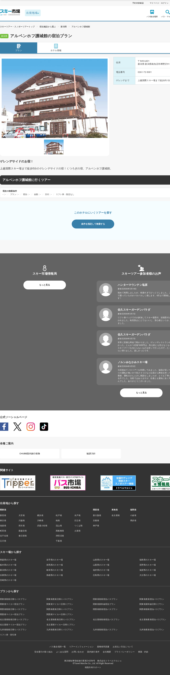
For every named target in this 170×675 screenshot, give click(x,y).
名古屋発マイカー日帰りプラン (60, 625)
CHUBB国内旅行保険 (29, 453)
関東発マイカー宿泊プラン (12, 604)
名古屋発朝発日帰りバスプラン (14, 619)
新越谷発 (23, 531)
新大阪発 (97, 515)
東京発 (3, 520)
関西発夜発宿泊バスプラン (105, 609)
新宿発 (3, 515)
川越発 (22, 520)
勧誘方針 (91, 453)
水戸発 (77, 515)
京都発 (96, 520)
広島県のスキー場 (101, 575)
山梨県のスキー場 (101, 565)
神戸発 (96, 526)
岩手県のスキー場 (54, 560)
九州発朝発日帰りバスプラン (13, 629)
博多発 (133, 520)
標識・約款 (143, 652)
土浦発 (77, 531)
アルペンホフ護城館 (81, 26)
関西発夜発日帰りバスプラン (59, 609)
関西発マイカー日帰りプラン (59, 614)
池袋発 (3, 526)
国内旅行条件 (93, 652)
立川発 (3, 541)
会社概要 (107, 652)
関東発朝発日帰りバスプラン (13, 599)
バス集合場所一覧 (57, 647)
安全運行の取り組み (43, 652)
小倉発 (133, 515)
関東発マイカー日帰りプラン (59, 604)
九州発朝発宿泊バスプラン (105, 629)
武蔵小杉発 (42, 526)
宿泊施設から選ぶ (48, 26)
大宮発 (22, 515)
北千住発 (4, 536)
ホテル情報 (56, 48)
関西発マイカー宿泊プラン (12, 614)
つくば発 (78, 526)
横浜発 (40, 515)
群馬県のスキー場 (54, 565)
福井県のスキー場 (101, 570)
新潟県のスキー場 (8, 570)
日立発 (77, 520)
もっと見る (44, 285)
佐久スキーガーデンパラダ (134, 309)
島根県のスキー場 (54, 575)
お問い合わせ (78, 652)
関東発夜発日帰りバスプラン (59, 599)
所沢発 (22, 526)
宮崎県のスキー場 (8, 580)
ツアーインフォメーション (81, 647)
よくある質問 (62, 652)
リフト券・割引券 (8, 635)
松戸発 (59, 515)
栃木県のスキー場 (8, 565)
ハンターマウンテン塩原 (133, 284)
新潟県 (64, 26)
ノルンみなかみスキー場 (133, 362)
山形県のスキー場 (101, 560)
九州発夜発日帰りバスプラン (59, 629)
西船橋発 (60, 531)
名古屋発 (116, 515)
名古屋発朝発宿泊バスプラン (106, 619)
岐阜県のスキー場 (54, 570)
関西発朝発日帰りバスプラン (13, 609)
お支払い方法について (123, 647)
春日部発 (23, 536)
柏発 (58, 520)
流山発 (59, 526)
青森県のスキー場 (8, 560)
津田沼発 (60, 536)
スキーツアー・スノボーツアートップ (17, 26)
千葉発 (59, 541)
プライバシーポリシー (124, 652)
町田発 (3, 531)
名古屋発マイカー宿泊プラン (13, 625)
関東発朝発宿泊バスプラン (105, 599)
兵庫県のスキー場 (8, 575)
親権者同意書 (103, 647)
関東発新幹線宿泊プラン (104, 604)
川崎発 (40, 520)
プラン (18, 48)
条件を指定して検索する (93, 224)
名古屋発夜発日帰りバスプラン (60, 619)
